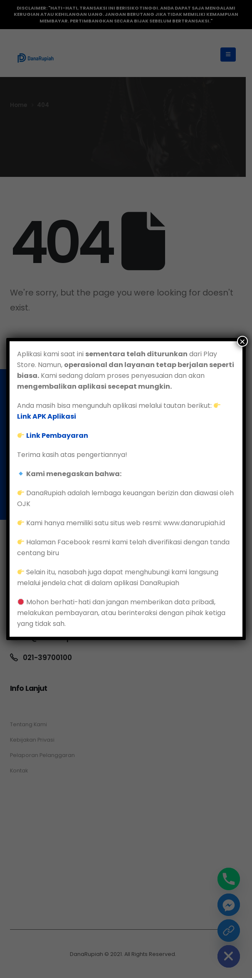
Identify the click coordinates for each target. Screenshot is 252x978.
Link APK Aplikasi (46, 416)
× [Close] (242, 341)
